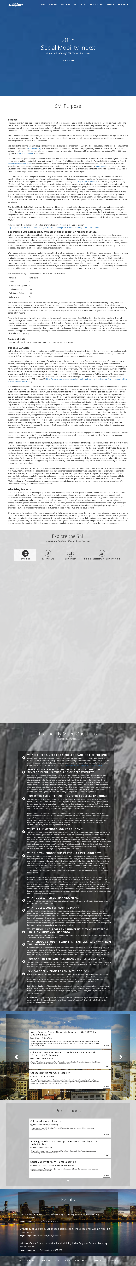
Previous (49, 709)
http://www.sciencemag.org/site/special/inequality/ (84, 765)
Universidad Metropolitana (34, 695)
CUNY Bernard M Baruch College (34, 602)
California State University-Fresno (33, 636)
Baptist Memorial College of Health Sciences (32, 674)
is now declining (34, 148)
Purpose (53, 4)
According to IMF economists (85, 181)
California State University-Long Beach (33, 653)
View (106, 1046)
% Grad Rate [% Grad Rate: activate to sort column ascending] (85, 593)
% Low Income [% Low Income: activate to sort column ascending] (75, 594)
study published (102, 166)
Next (123, 709)
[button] (15, 1055)
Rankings (65, 4)
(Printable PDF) (14, 574)
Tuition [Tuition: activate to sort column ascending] (65, 596)
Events (110, 4)
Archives (123, 4)
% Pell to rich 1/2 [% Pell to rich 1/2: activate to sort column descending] (130, 591)
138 (111, 709)
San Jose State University (34, 645)
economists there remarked (19, 163)
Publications (96, 4)
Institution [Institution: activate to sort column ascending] (34, 596)
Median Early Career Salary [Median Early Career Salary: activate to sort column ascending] (94, 592)
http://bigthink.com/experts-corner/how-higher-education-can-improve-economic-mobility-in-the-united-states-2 (54, 227)
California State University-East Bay (34, 686)
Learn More (68, 60)
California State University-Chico (33, 612)
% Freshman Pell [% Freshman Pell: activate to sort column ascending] (120, 593)
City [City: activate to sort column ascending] (45, 596)
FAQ (75, 4)
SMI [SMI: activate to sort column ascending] (20, 596)
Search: (114, 582)
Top (19, 1260)
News (83, 4)
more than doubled (25, 153)
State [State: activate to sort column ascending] (55, 596)
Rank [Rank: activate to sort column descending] (12, 596)
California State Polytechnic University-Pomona (33, 624)
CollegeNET (112, 1260)
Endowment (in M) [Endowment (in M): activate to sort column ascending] (106, 594)
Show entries (18, 582)
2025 (43, 4)
